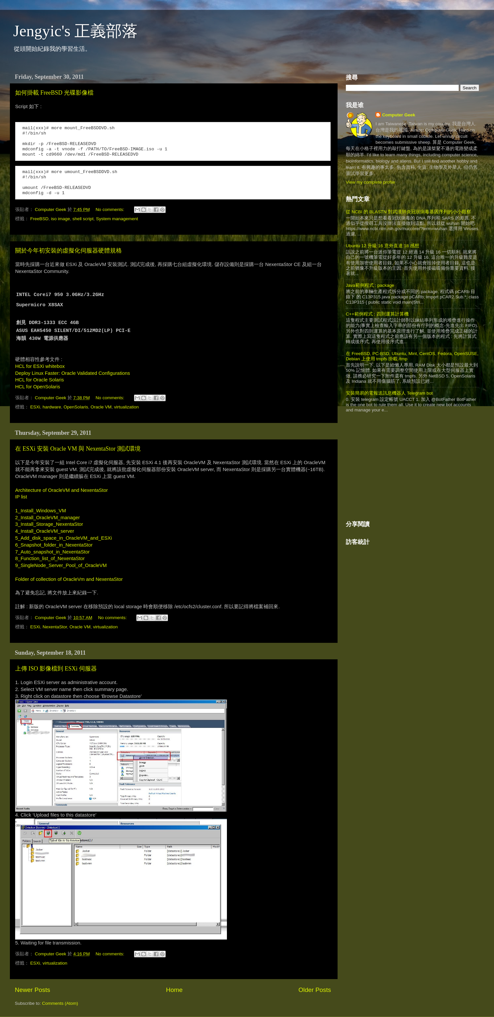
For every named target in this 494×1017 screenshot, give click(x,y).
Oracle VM (101, 406)
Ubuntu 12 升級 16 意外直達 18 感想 (382, 245)
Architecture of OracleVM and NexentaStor (61, 490)
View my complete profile (370, 182)
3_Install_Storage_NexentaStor (49, 524)
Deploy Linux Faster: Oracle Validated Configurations (72, 373)
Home (174, 989)
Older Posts (314, 989)
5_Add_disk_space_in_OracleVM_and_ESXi (63, 538)
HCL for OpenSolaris (37, 386)
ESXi (35, 406)
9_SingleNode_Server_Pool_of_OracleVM (61, 565)
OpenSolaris (76, 406)
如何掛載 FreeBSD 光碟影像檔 (54, 92)
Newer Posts (32, 989)
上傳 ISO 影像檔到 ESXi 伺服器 (56, 668)
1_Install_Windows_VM (40, 510)
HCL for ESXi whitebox (40, 366)
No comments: (110, 209)
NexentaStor (54, 626)
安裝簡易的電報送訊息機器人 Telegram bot (389, 393)
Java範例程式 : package (370, 285)
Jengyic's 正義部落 (75, 31)
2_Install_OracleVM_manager (47, 517)
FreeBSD (39, 218)
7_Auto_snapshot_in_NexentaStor (52, 551)
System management (117, 218)
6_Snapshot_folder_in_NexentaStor (54, 545)
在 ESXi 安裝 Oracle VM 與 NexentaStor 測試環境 (78, 448)
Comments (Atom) (60, 1003)
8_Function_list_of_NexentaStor (50, 558)
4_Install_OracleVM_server (44, 531)
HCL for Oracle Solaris (39, 379)
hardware (51, 406)
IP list (21, 496)
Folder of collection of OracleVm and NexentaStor (69, 579)
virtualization (126, 406)
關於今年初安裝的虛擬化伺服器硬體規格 (68, 250)
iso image (60, 218)
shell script (83, 218)
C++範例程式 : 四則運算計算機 (377, 314)
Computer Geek (51, 209)
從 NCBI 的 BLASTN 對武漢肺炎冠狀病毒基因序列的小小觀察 (408, 211)
